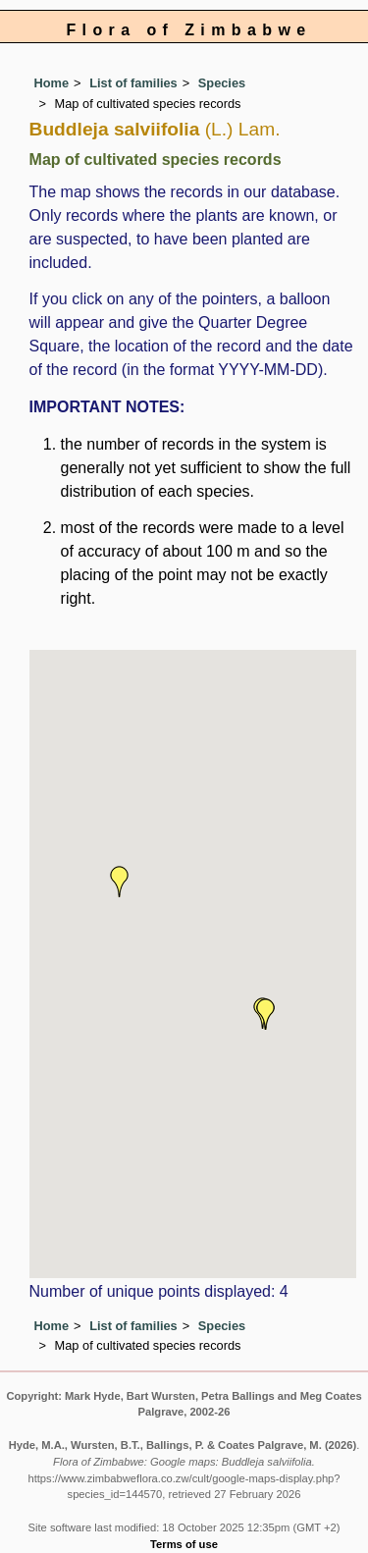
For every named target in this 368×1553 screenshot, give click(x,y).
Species (221, 83)
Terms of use (184, 1544)
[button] (119, 881)
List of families (133, 83)
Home (52, 83)
